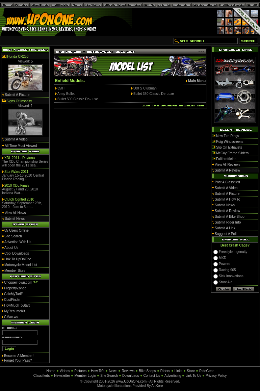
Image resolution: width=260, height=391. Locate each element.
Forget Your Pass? (18, 360)
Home (50, 371)
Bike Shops (147, 371)
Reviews (128, 371)
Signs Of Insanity (19, 101)
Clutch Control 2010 (19, 199)
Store (191, 371)
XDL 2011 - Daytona (19, 158)
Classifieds (41, 375)
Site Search (109, 375)
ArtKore (157, 386)
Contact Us (152, 375)
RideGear (206, 371)
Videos (65, 371)
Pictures (80, 371)
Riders (165, 371)
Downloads (130, 375)
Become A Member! (18, 356)
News (113, 371)
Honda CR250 (17, 56)
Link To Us (193, 375)
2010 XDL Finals (16, 185)
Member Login (85, 375)
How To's (97, 371)
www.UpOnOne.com (131, 381)
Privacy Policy (216, 375)
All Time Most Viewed (21, 146)
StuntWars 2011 (16, 172)
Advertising (172, 375)
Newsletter (62, 375)
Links (178, 371)
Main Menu (197, 81)
